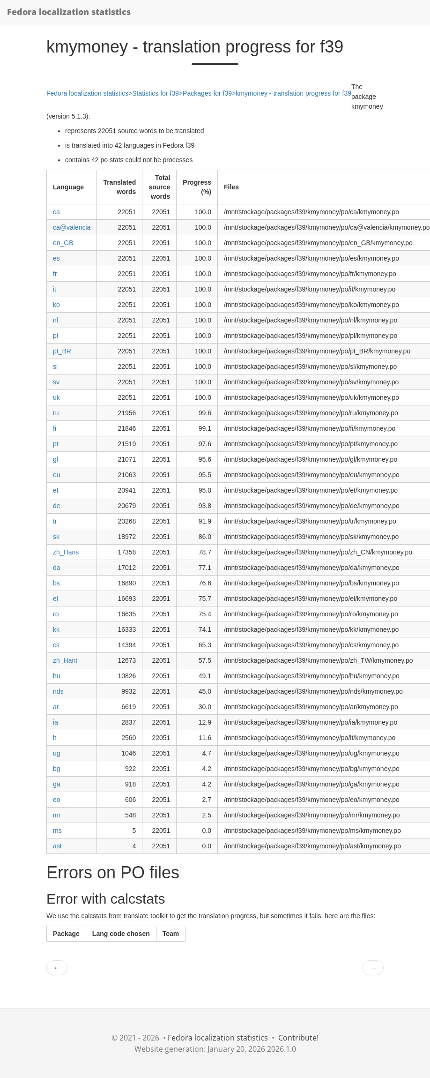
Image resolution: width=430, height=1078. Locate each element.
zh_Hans (66, 552)
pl (55, 335)
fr (55, 273)
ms (57, 830)
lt (54, 737)
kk (56, 629)
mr (56, 815)
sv (56, 382)
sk (56, 536)
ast (57, 846)
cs (56, 645)
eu (56, 475)
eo (56, 799)
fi (54, 428)
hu (56, 676)
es (56, 258)
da (56, 567)
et (56, 490)
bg (56, 768)
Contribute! (298, 1038)
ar (56, 707)
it (54, 289)
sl (55, 366)
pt (56, 444)
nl (55, 320)
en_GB (63, 243)
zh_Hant (65, 660)
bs (56, 583)
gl (55, 459)
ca (56, 212)
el (55, 598)
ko (56, 304)
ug (56, 753)
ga (56, 784)
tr (55, 521)
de (56, 505)
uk (56, 397)
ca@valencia (71, 227)
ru (56, 413)
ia (55, 722)
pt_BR (62, 351)
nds (58, 691)
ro (56, 614)
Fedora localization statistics (69, 11)
